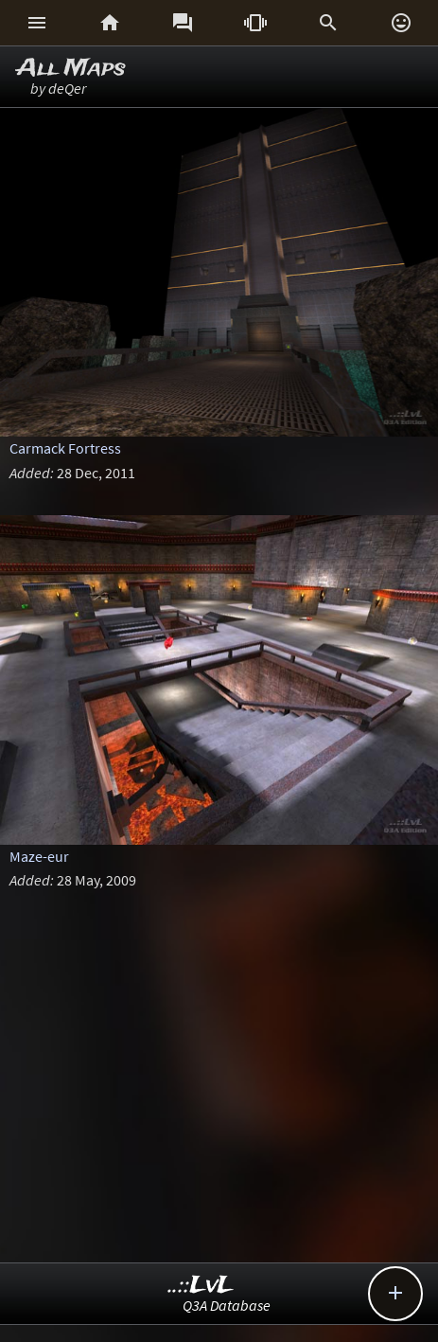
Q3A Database (227, 1305)
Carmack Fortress (65, 447)
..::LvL (201, 1285)
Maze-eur (39, 856)
